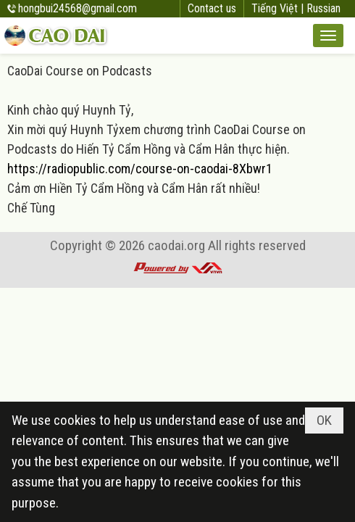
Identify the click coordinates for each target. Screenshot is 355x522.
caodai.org (176, 245)
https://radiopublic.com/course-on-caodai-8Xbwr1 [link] (139, 168)
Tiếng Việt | (278, 8)
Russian (323, 8)
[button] (328, 35)
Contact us (212, 8)
